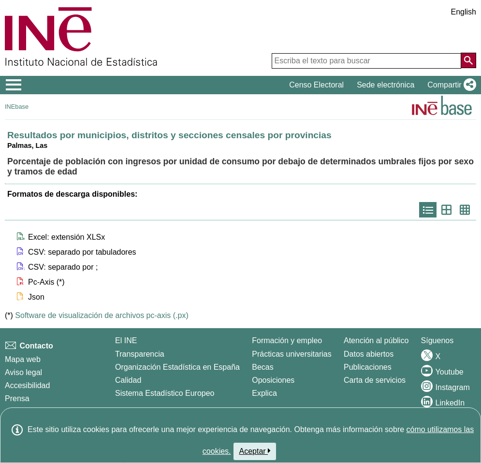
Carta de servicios (375, 380)
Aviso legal (23, 372)
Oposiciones (273, 380)
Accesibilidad (27, 385)
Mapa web (23, 359)
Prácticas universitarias (292, 354)
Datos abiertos (369, 354)
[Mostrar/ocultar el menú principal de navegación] (14, 85)
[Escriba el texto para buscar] (366, 61)
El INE (126, 340)
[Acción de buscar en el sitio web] (468, 60)
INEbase (17, 106)
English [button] (463, 12)
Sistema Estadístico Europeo (164, 393)
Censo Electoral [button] (316, 85)
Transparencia (139, 354)
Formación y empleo (287, 340)
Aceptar (255, 451)
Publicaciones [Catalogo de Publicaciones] (368, 367)
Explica (264, 393)
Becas (262, 367)
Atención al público (376, 340)
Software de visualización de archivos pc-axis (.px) (101, 315)
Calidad (128, 380)
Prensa (17, 398)
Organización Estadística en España (177, 367)
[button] (449, 85)
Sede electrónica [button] (385, 85)
